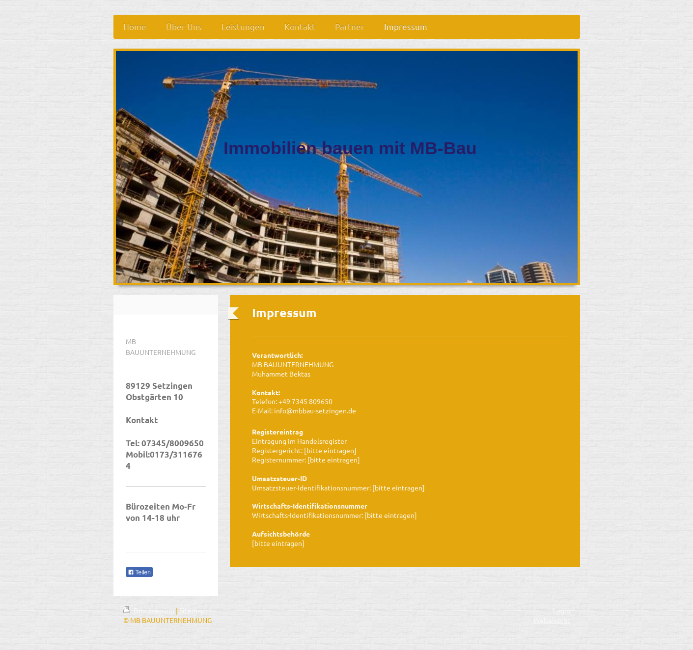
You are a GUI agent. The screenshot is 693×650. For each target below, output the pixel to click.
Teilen (139, 572)
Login (561, 610)
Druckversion (149, 610)
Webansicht (551, 620)
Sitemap (192, 610)
